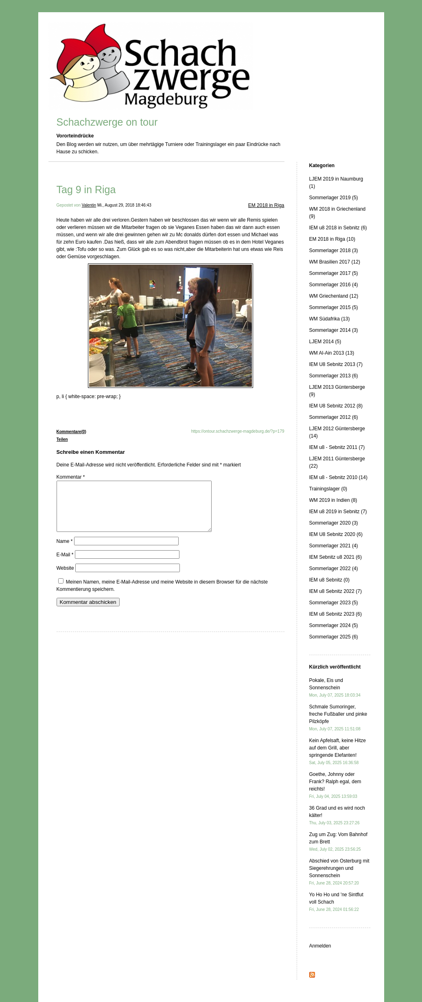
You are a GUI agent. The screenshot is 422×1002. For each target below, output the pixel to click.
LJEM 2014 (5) (325, 341)
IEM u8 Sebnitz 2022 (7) (335, 591)
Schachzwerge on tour (107, 122)
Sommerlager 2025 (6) (333, 637)
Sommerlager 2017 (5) (333, 273)
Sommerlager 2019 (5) (333, 197)
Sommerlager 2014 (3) (333, 330)
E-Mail (65, 564)
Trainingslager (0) (328, 489)
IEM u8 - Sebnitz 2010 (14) (338, 477)
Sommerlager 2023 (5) (333, 603)
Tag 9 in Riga (86, 189)
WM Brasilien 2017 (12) (334, 262)
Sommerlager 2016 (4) (333, 285)
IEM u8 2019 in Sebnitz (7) (338, 511)
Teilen (62, 439)
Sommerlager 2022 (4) (333, 568)
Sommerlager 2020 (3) (333, 523)
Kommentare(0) (71, 431)
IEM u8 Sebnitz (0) (329, 580)
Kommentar (71, 477)
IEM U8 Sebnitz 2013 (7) (336, 364)
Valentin (89, 205)
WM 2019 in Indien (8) (333, 500)
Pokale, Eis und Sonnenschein (335, 687)
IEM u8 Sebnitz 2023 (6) (335, 614)
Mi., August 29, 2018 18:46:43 (124, 205)
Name (65, 551)
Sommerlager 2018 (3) (333, 250)
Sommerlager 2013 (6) (333, 376)
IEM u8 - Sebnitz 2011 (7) (337, 447)
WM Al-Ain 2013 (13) (331, 353)
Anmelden (320, 946)
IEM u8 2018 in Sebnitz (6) (338, 228)
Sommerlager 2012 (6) (333, 417)
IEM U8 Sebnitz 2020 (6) (336, 534)
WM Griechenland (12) (334, 296)
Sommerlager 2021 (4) (333, 546)
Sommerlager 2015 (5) (333, 307)
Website (65, 578)
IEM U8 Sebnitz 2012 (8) (336, 406)
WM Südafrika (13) (329, 319)
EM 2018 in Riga (266, 205)
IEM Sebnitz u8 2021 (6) (335, 557)
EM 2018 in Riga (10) (332, 239)
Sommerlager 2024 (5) (333, 625)
